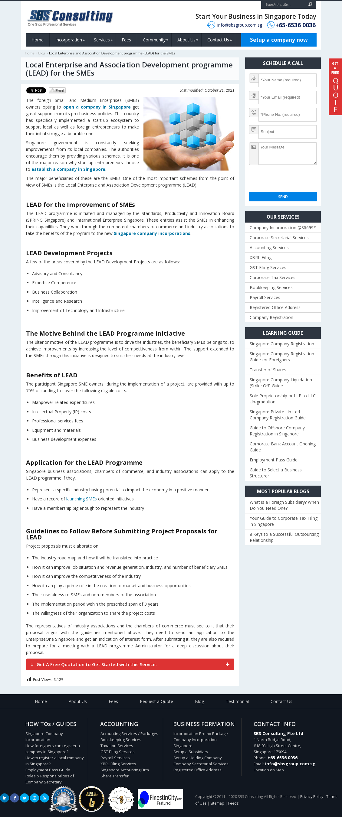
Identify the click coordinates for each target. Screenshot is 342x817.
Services (103, 40)
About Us (187, 40)
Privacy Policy (311, 796)
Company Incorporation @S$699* (283, 227)
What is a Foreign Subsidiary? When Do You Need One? (284, 505)
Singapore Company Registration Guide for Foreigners (282, 357)
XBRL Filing (260, 257)
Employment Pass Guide (274, 460)
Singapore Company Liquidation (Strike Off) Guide (281, 383)
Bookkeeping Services (271, 287)
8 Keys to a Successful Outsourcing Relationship (284, 537)
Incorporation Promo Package (200, 733)
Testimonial (237, 701)
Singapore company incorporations (152, 233)
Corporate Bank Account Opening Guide (283, 447)
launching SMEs (81, 499)
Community (155, 40)
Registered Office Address (275, 307)
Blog (41, 53)
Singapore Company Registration (282, 344)
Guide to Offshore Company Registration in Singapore (277, 431)
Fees (126, 40)
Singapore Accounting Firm (124, 770)
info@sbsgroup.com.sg (239, 25)
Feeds (233, 803)
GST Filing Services (268, 267)
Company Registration (271, 317)
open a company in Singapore (97, 107)
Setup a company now (279, 40)
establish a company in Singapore (68, 169)
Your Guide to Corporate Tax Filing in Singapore (283, 521)
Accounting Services (269, 247)
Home (37, 40)
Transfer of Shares (268, 370)
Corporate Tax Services (272, 277)
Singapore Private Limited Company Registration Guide (278, 415)
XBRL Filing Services (118, 764)
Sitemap (217, 803)
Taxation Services (116, 745)
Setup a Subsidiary (190, 751)
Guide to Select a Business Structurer (276, 473)
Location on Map (269, 770)
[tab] (130, 664)
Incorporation (70, 40)
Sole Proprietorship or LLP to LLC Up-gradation (283, 399)
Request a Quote (156, 701)
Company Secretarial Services (201, 764)
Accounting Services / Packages (129, 733)
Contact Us (219, 40)
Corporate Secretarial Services (279, 237)
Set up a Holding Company (197, 757)
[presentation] (295, 180)
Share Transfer (114, 776)
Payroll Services (265, 297)
